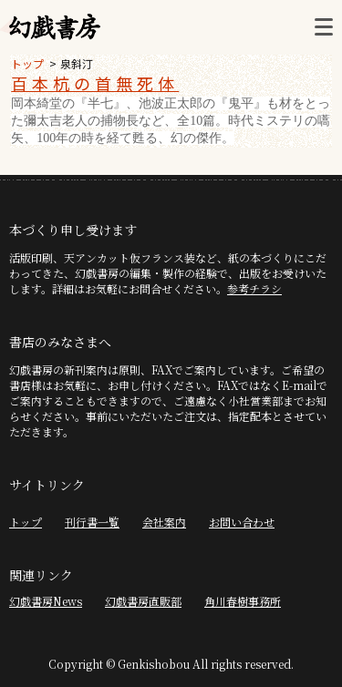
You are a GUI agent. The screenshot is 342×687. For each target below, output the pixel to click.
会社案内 (164, 521)
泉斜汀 (76, 63)
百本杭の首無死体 (95, 83)
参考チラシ (254, 288)
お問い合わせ (242, 521)
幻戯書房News (45, 601)
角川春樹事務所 (242, 601)
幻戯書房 (54, 27)
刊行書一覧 (92, 521)
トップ (27, 63)
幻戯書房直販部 (143, 601)
